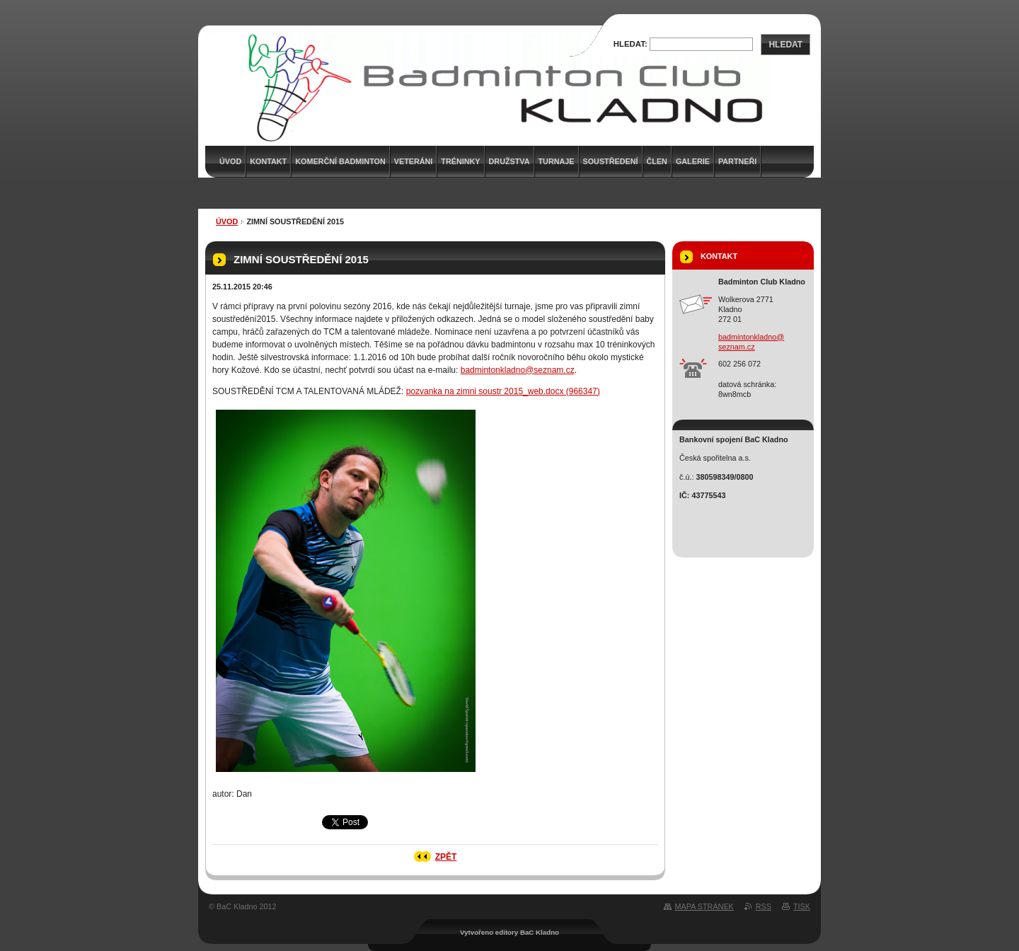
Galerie (693, 161)
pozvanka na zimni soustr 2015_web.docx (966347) (503, 391)
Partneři (737, 161)
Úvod (227, 221)
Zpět (446, 857)
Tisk (801, 906)
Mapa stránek (704, 906)
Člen (657, 161)
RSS (763, 906)
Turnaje (557, 161)
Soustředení (610, 161)
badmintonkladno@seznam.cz (518, 370)
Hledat (785, 45)
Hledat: (630, 44)
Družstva (509, 161)
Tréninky (460, 161)
